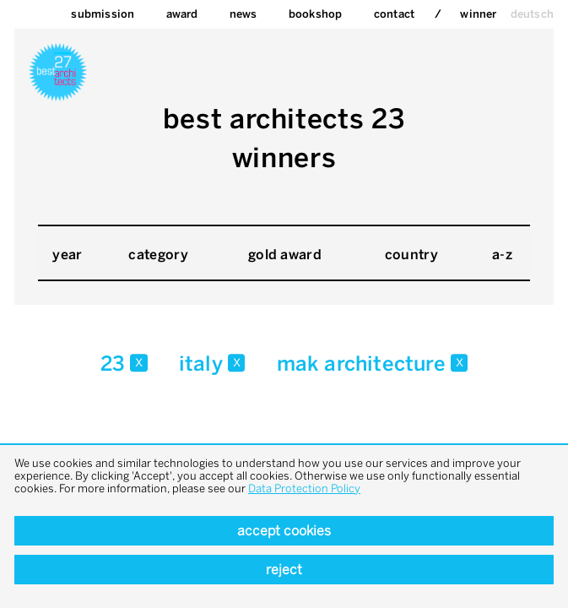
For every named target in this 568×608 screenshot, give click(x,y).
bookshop (316, 14)
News (243, 14)
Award (182, 14)
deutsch (532, 14)
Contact (394, 14)
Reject (284, 570)
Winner (478, 14)
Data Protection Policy (304, 488)
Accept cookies (284, 531)
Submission (102, 14)
